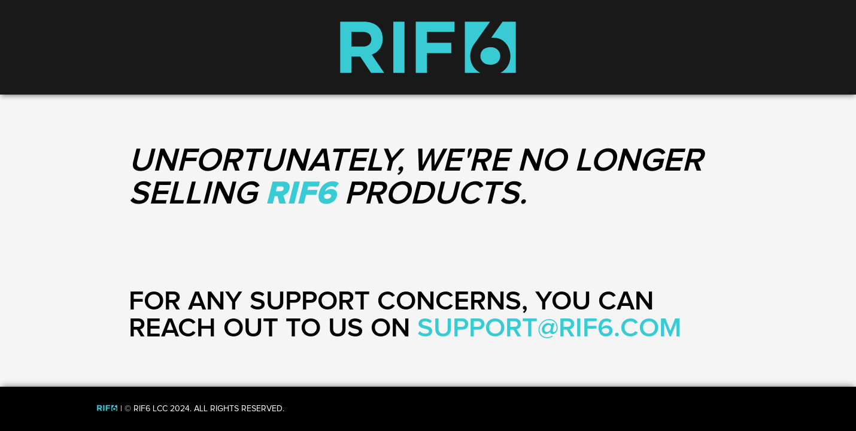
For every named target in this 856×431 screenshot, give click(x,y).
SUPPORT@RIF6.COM (549, 328)
